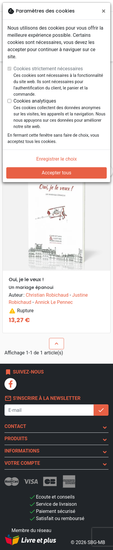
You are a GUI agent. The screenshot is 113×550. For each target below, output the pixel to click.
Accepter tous (56, 173)
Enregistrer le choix (56, 159)
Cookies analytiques (34, 101)
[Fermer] (103, 11)
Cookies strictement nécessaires (48, 68)
